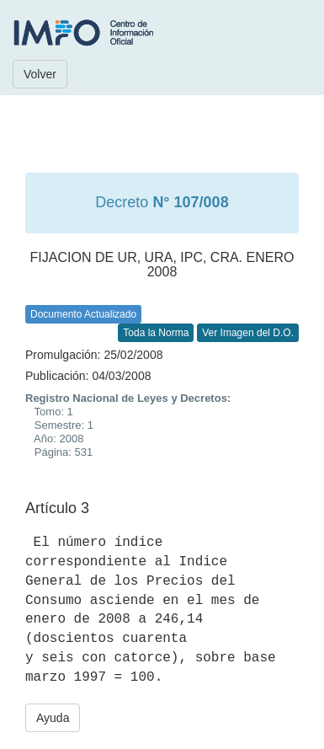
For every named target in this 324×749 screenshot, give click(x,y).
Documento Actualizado (83, 314)
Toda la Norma (156, 333)
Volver (40, 74)
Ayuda (52, 718)
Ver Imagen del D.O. (248, 333)
